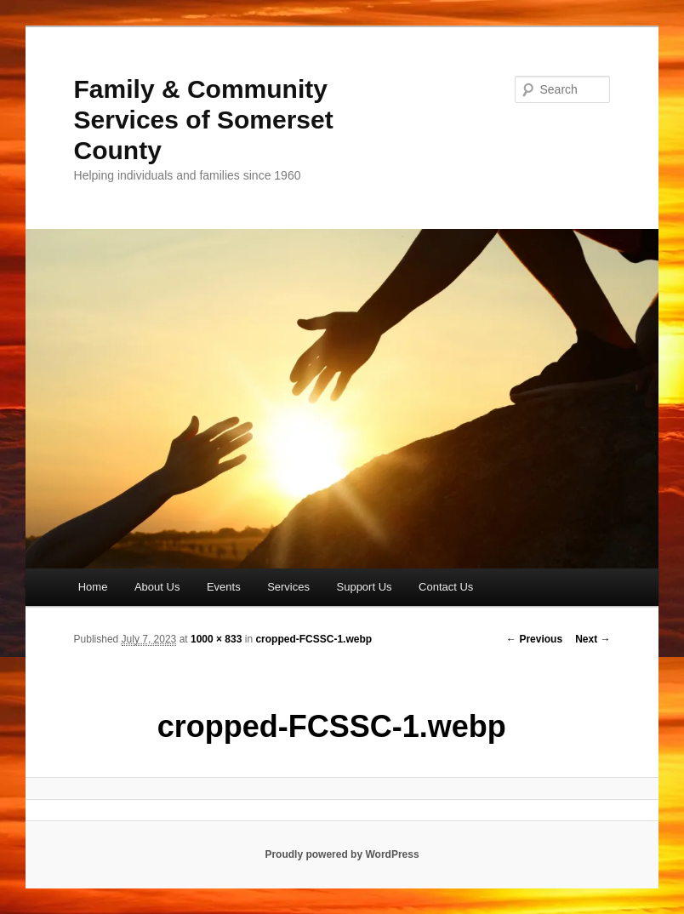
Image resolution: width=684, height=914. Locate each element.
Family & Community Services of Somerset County (203, 119)
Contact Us (446, 586)
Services (288, 586)
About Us (157, 586)
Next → (592, 639)
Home (93, 586)
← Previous (534, 639)
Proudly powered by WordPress (342, 854)
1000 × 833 (216, 639)
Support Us (364, 586)
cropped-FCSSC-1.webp (313, 639)
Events (224, 586)
